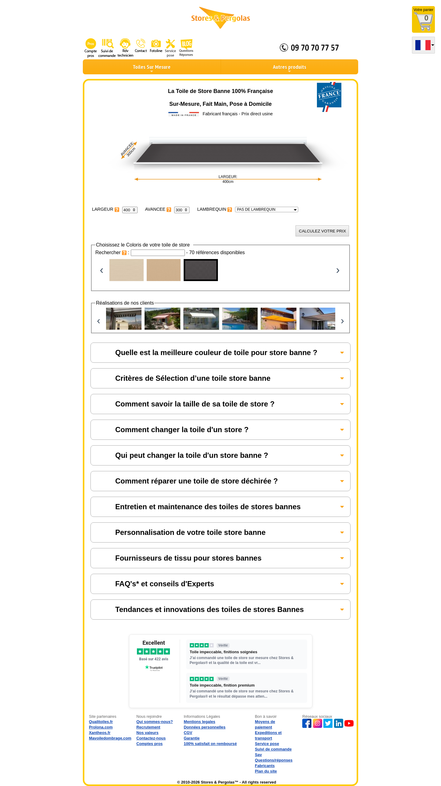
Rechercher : (113, 252)
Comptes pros (149, 743)
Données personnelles (205, 727)
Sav (258, 754)
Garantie (192, 738)
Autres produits (289, 68)
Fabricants (265, 765)
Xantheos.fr (99, 732)
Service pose (267, 743)
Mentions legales (199, 721)
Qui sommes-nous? (154, 721)
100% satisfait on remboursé (210, 743)
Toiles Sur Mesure (152, 68)
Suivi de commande (273, 749)
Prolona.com (101, 727)
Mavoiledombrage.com (110, 738)
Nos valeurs (147, 732)
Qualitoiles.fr (101, 721)
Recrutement (148, 727)
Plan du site (266, 771)
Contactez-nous (151, 738)
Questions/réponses (273, 760)
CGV (188, 732)
